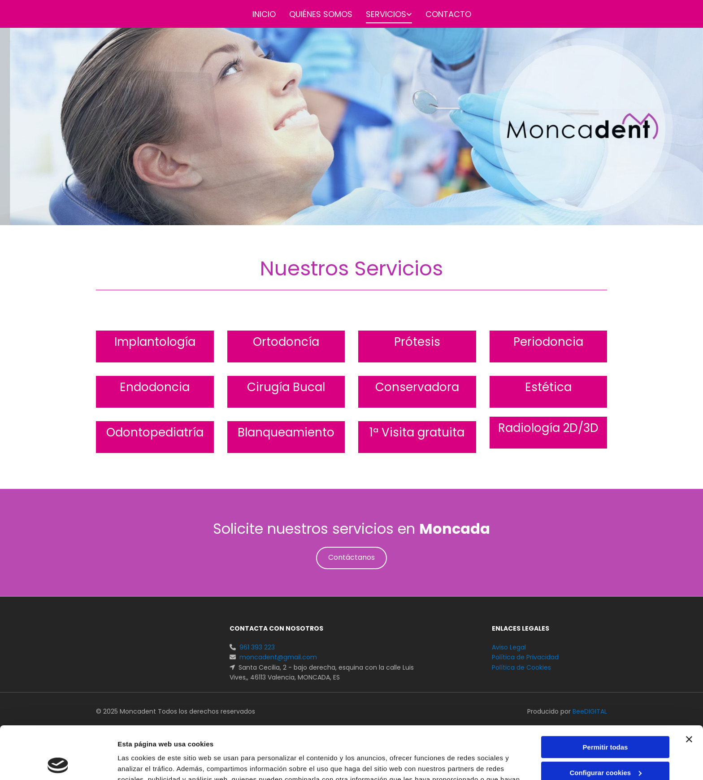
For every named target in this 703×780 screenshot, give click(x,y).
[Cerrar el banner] (689, 687)
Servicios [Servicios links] (386, 14)
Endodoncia (155, 387)
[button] (351, 558)
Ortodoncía (286, 342)
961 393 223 (257, 647)
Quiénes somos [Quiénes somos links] (320, 14)
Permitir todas (605, 694)
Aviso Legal (509, 647)
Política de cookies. (345, 737)
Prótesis (417, 342)
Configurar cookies (605, 719)
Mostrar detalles (143, 762)
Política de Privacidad (525, 657)
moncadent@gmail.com (278, 657)
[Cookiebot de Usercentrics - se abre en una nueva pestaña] (58, 762)
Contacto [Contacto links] (448, 14)
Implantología (154, 342)
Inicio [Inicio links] (264, 14)
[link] (382, 15)
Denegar (605, 745)
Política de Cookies (521, 667)
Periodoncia (548, 342)
